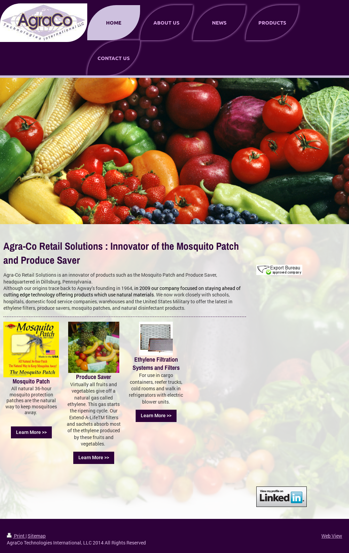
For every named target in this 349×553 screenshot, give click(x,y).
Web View (331, 536)
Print (16, 536)
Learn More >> (31, 432)
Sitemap (37, 536)
